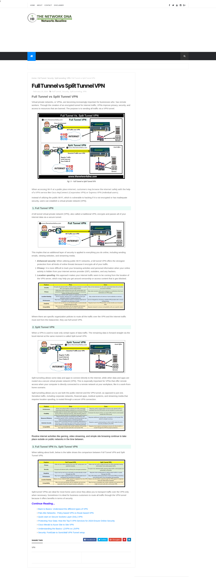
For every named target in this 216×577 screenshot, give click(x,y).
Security (51, 78)
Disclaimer (59, 5)
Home (32, 5)
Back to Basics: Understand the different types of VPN (63, 509)
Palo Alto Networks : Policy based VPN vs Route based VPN (66, 513)
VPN (68, 78)
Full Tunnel (42, 78)
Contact (48, 5)
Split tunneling (60, 78)
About (39, 5)
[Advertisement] (138, 30)
